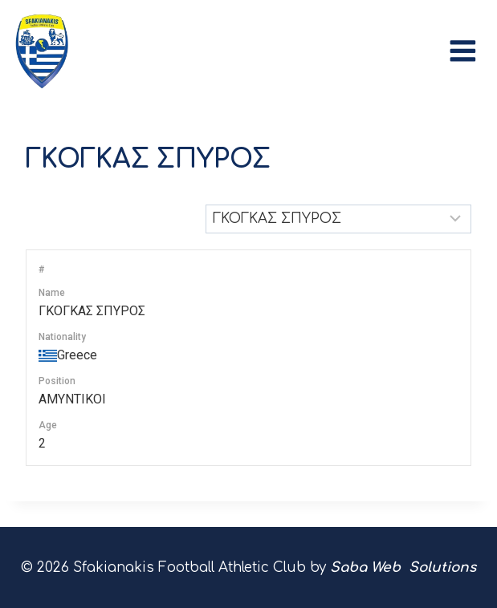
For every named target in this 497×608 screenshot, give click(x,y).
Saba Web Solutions (403, 567)
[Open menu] (467, 47)
